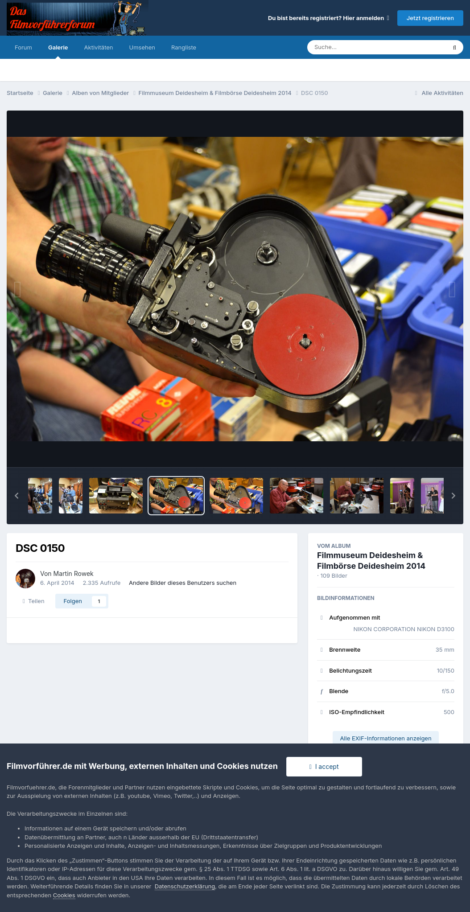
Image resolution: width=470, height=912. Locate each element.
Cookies (64, 895)
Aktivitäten (98, 47)
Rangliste (183, 47)
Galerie (58, 51)
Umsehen (142, 47)
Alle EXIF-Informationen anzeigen (385, 738)
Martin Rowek (74, 573)
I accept (324, 766)
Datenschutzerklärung (185, 886)
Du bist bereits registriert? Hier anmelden (328, 17)
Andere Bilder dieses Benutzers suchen (182, 582)
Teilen (34, 600)
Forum (23, 47)
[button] (16, 495)
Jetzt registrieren (430, 17)
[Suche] (358, 47)
